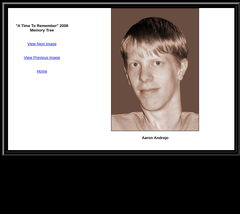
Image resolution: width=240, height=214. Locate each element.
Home (42, 71)
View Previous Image (42, 57)
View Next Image (41, 44)
